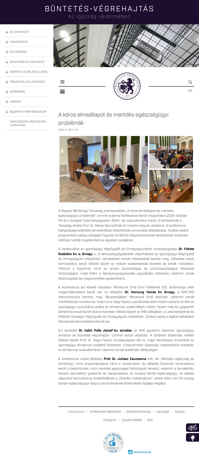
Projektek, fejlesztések (27, 82)
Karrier (15, 102)
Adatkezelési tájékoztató (105, 412)
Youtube (179, 412)
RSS (150, 420)
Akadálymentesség (138, 412)
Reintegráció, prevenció (27, 62)
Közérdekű (17, 92)
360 (192, 427)
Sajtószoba (18, 52)
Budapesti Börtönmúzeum (28, 112)
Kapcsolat (162, 412)
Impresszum (76, 412)
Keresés (191, 83)
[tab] (26, 32)
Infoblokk (192, 437)
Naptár (62, 92)
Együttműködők (132, 420)
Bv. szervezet (19, 32)
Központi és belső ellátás (28, 72)
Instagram (110, 420)
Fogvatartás (19, 42)
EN (190, 91)
